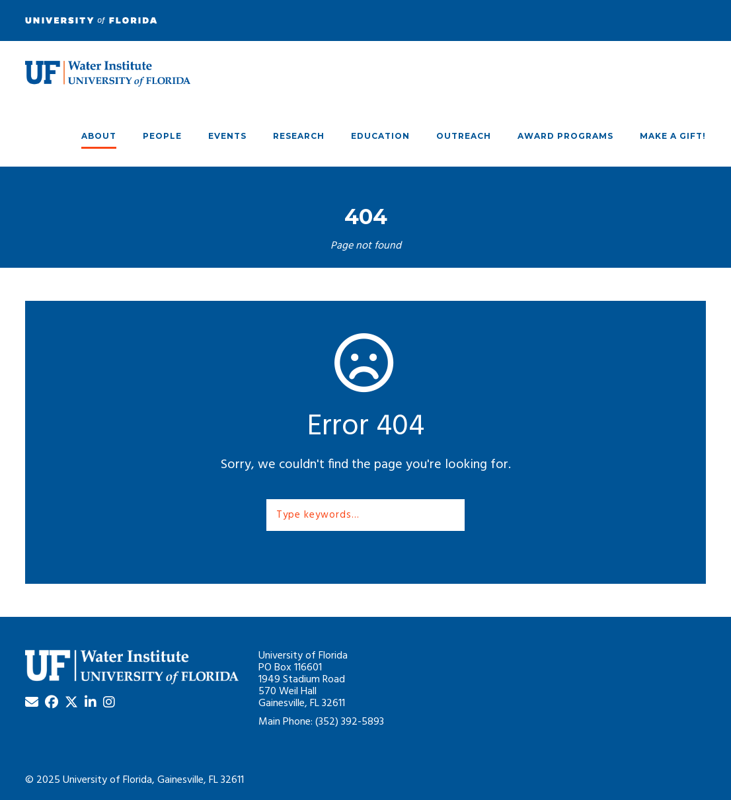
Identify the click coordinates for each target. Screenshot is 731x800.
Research (299, 136)
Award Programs (565, 136)
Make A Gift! (673, 136)
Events (227, 136)
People (162, 136)
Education (380, 136)
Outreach (463, 136)
